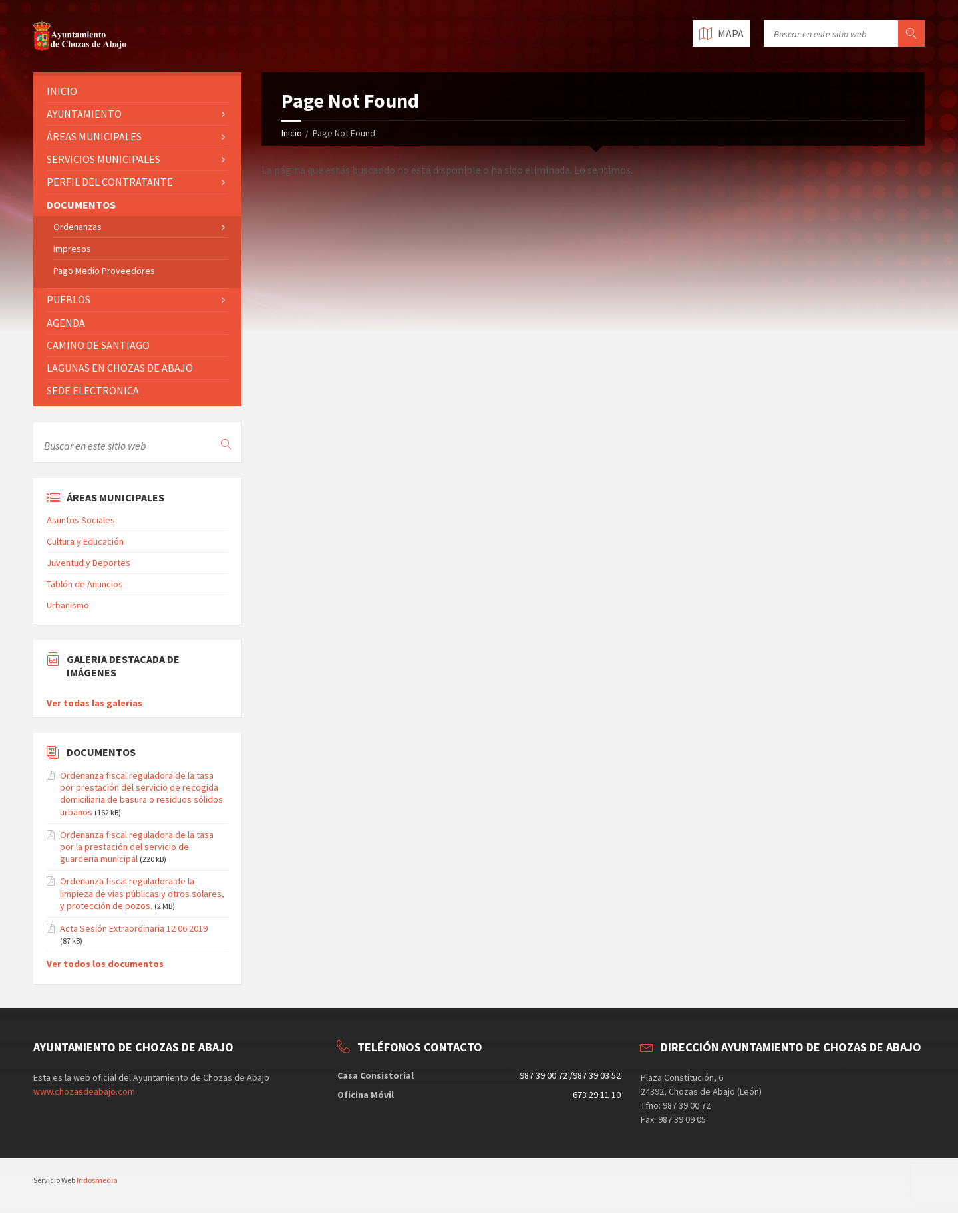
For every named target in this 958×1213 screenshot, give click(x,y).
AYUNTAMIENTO (84, 113)
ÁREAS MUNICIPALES (94, 136)
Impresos (72, 249)
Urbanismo (68, 605)
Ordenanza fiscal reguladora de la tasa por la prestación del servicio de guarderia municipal (137, 847)
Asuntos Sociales (81, 520)
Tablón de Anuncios (85, 584)
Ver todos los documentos (105, 964)
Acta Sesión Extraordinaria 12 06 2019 (134, 928)
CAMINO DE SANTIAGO (98, 345)
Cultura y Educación (85, 541)
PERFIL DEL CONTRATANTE (110, 181)
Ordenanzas (77, 227)
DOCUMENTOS (81, 204)
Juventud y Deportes (88, 563)
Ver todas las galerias (94, 703)
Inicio (291, 133)
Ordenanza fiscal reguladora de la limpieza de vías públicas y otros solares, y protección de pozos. (142, 893)
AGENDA (66, 322)
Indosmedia (97, 1180)
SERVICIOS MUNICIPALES (103, 159)
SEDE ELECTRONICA (93, 390)
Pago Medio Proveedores (104, 271)
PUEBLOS (68, 299)
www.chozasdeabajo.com (84, 1091)
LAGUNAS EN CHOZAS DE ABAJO (120, 367)
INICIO (62, 91)
